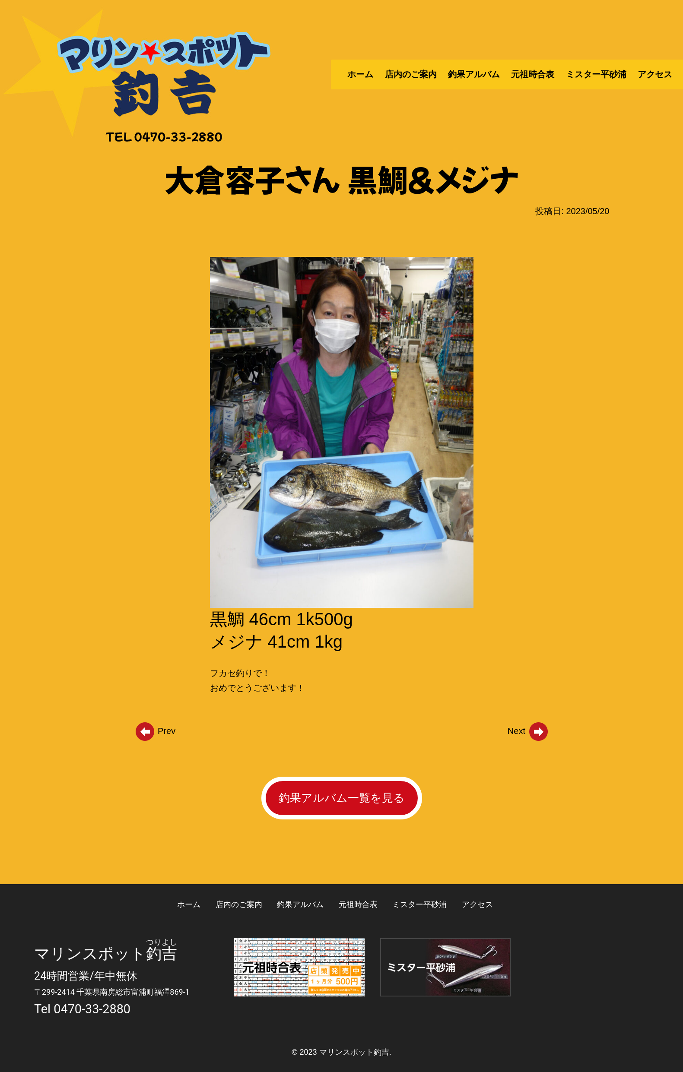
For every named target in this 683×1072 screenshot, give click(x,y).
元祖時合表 (532, 74)
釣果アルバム (474, 74)
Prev (155, 731)
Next (528, 731)
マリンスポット (90, 954)
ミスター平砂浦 (596, 74)
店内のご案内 (411, 74)
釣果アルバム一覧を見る (342, 797)
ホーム (360, 74)
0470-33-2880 (92, 1009)
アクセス (655, 74)
